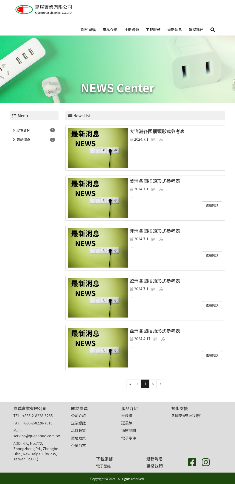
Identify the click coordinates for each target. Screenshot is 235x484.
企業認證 (78, 423)
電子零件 (128, 438)
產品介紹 (110, 29)
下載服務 (153, 29)
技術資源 (131, 29)
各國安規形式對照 (186, 415)
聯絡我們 (196, 29)
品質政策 (78, 430)
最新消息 (174, 29)
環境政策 (78, 438)
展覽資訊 (23, 130)
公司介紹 (78, 415)
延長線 (126, 423)
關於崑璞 (88, 29)
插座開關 (128, 430)
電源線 (126, 415)
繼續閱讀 (212, 205)
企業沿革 (78, 445)
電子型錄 (103, 466)
